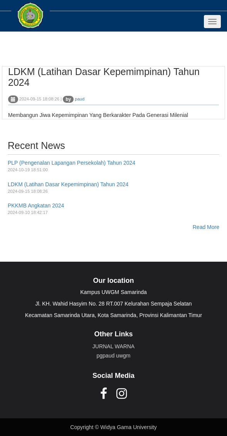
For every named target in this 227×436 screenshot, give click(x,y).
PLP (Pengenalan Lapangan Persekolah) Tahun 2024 (71, 163)
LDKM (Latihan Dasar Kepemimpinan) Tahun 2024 (68, 184)
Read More (206, 227)
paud (79, 99)
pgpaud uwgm (114, 355)
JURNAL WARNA (113, 346)
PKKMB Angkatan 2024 (36, 205)
